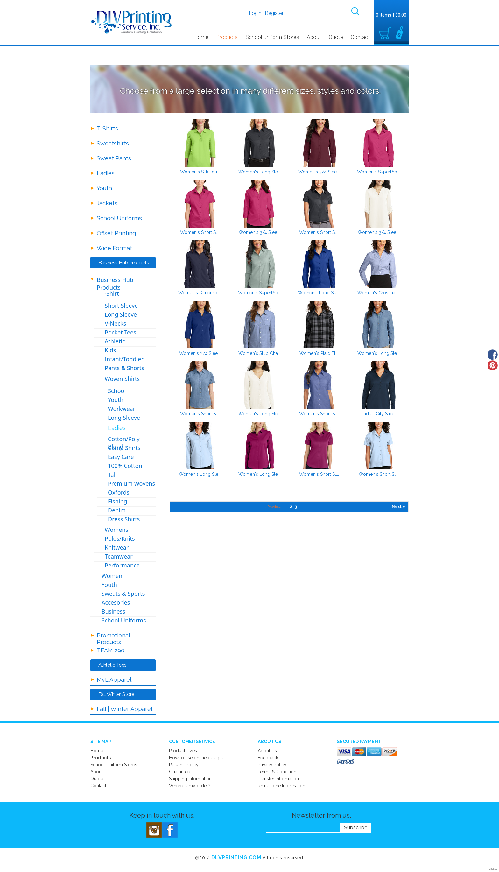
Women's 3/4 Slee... (319, 171)
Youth (104, 188)
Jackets (107, 203)
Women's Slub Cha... (259, 353)
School (117, 391)
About (314, 37)
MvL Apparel (114, 679)
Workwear (121, 408)
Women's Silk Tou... (200, 171)
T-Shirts (107, 128)
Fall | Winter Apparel (124, 709)
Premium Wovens (131, 483)
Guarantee (179, 771)
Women (112, 576)
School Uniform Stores (272, 37)
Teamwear (119, 556)
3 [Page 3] (296, 506)
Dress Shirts (124, 519)
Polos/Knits (120, 538)
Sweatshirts (113, 143)
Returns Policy (184, 764)
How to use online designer (197, 757)
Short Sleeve (121, 305)
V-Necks (115, 323)
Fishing (117, 501)
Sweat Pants (114, 158)
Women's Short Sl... (200, 232)
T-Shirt (110, 293)
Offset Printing (116, 233)
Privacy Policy (272, 764)
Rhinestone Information (281, 785)
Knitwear (117, 547)
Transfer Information (278, 778)
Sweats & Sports (123, 593)
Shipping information (190, 778)
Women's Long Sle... (259, 171)
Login (255, 13)
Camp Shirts (124, 448)
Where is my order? (189, 785)
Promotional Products (113, 638)
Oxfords (118, 492)
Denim (117, 510)
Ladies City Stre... (378, 413)
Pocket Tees (120, 332)
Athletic (115, 341)
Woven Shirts (122, 379)
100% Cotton (125, 465)
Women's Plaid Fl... (318, 353)
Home (200, 37)
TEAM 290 (110, 650)
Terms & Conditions (278, 771)
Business (113, 611)
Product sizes (183, 750)
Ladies (106, 173)
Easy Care (121, 457)
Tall (112, 474)
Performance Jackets (122, 569)
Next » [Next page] (398, 506)
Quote (336, 37)
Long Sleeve (121, 314)
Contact (360, 37)
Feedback (268, 757)
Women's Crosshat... (378, 292)
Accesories (116, 602)
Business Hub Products (115, 283)
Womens (116, 529)
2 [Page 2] (291, 506)
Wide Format (114, 248)
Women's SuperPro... (378, 171)
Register (274, 13)
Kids (110, 350)
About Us (267, 750)
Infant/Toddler (124, 359)
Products (227, 37)
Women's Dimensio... (199, 292)
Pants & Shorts (124, 368)
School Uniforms (119, 218)
